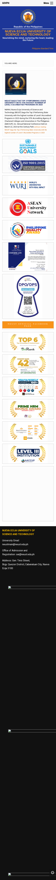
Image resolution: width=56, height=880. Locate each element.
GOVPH (5, 3)
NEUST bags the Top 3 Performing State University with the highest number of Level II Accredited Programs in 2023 (25, 103)
